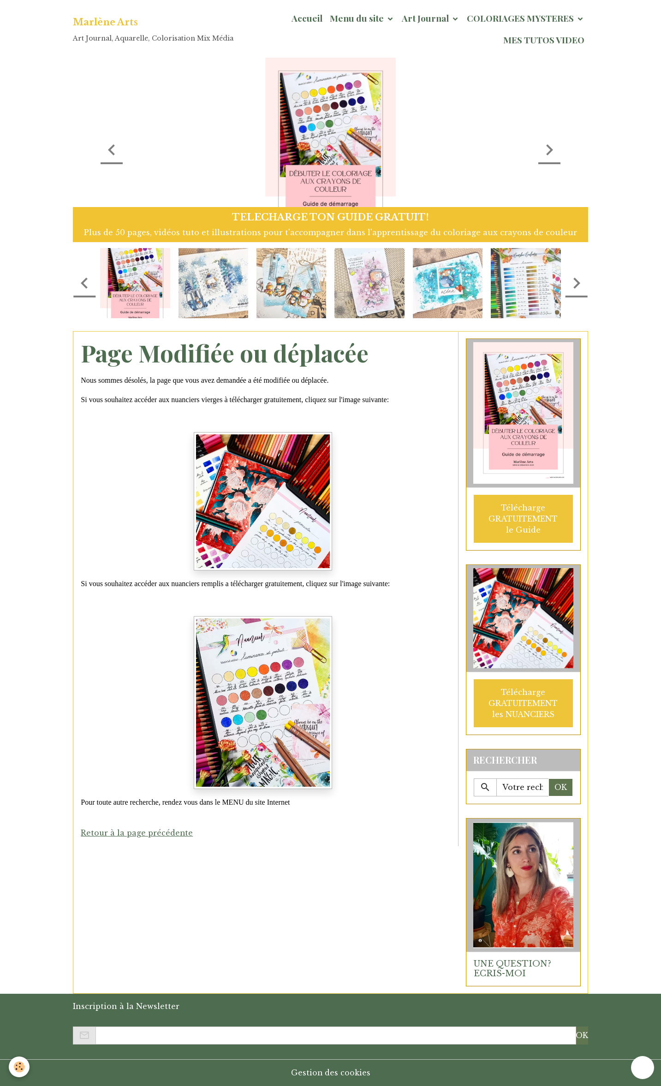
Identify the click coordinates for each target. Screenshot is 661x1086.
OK (560, 787)
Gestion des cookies (330, 1072)
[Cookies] (19, 1066)
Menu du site (358, 18)
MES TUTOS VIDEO (543, 40)
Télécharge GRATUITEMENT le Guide (523, 518)
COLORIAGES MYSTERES (521, 18)
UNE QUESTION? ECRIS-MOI (512, 968)
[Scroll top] (642, 1067)
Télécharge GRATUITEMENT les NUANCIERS (523, 702)
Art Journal (426, 18)
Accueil (307, 18)
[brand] (153, 29)
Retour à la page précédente (137, 832)
